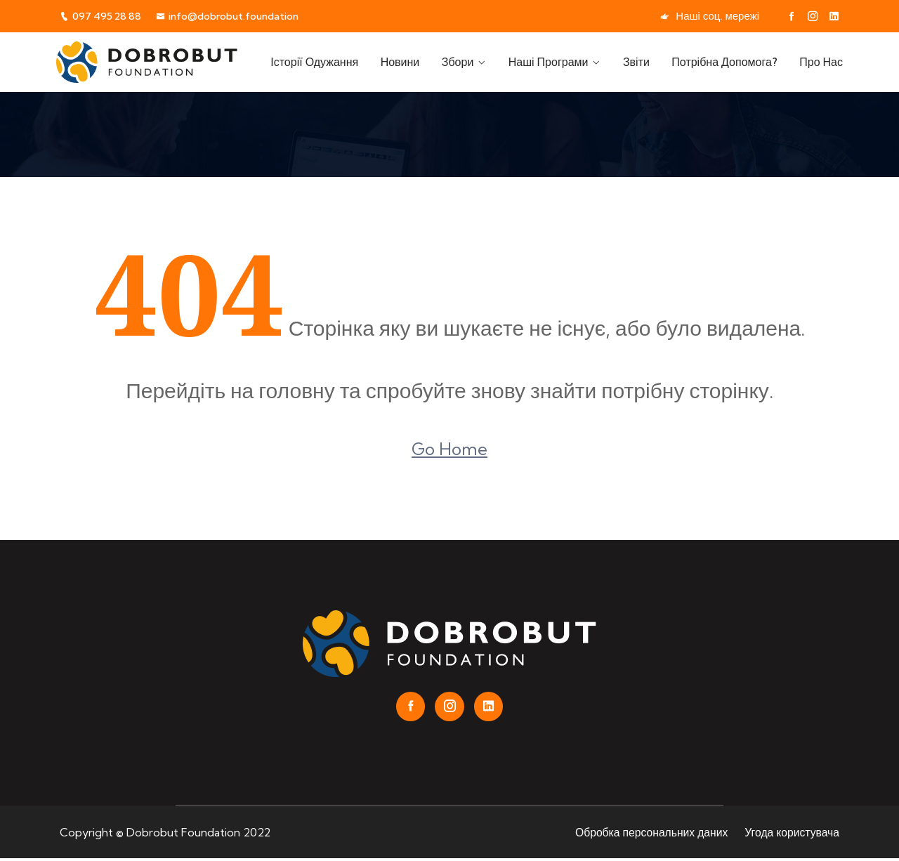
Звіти (641, 62)
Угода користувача (791, 834)
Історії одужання (329, 62)
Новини (412, 62)
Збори (468, 62)
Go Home (449, 448)
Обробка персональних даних (648, 834)
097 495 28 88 (102, 15)
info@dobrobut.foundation (237, 15)
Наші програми (556, 62)
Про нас (821, 62)
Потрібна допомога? (727, 62)
